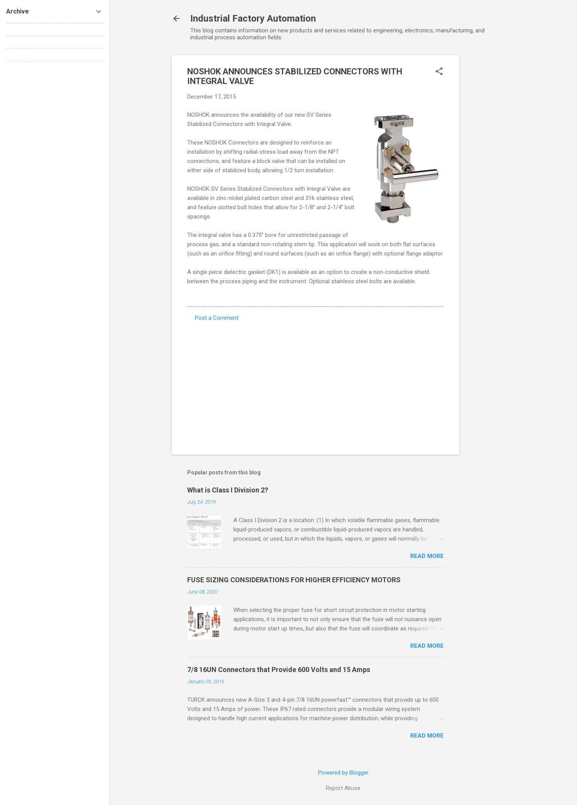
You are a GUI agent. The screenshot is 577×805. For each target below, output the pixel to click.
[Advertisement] (490, 170)
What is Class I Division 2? (227, 490)
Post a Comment (216, 317)
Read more (427, 556)
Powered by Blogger (343, 772)
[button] (439, 72)
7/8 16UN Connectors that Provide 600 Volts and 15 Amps (278, 670)
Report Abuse (343, 788)
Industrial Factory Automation (253, 18)
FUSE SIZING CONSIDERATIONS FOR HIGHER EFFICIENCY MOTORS (294, 580)
